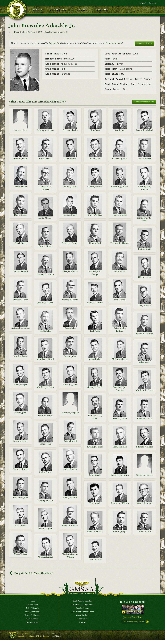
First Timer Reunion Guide (82, 611)
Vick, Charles (20, 525)
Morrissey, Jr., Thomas (119, 389)
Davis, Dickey (20, 215)
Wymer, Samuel (45, 556)
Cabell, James (45, 158)
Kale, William (144, 305)
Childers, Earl (95, 158)
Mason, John (70, 356)
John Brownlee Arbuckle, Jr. (56, 32)
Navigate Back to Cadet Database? (31, 573)
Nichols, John (20, 412)
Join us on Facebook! (133, 602)
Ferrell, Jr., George (70, 243)
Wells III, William (70, 525)
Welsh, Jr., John (45, 528)
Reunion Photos (82, 608)
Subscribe (147, 622)
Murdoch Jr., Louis (45, 387)
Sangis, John (45, 443)
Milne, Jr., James (70, 384)
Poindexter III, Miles (95, 417)
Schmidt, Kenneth (144, 446)
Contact (82, 622)
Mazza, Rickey (94, 359)
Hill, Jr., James (144, 277)
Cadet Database (28, 32)
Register (152, 3)
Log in (142, 3)
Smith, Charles (70, 469)
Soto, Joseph (95, 474)
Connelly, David (70, 186)
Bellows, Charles (70, 130)
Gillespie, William (70, 271)
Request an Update (144, 43)
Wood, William (20, 553)
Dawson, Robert (70, 215)
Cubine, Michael (94, 186)
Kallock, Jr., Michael (20, 327)
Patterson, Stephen (70, 412)
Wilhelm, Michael (95, 531)
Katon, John (70, 327)
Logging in (54, 43)
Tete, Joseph (95, 503)
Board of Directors (32, 611)
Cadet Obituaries (32, 608)
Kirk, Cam (95, 330)
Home (16, 32)
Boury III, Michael (144, 130)
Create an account (113, 43)
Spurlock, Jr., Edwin (119, 474)
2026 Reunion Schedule (82, 601)
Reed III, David (120, 418)
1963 (40, 32)
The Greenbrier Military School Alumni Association (48, 634)
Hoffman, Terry (20, 299)
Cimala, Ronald (144, 158)
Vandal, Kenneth (144, 503)
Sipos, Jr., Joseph (20, 469)
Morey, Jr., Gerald (95, 387)
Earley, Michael (120, 215)
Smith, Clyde (45, 472)
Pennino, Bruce (45, 415)
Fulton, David (144, 249)
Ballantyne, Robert (45, 130)
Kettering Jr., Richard (120, 329)
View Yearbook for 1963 (144, 101)
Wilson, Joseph (120, 531)
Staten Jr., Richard (144, 474)
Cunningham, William (144, 188)
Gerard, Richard (20, 271)
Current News (32, 604)
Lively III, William (144, 333)
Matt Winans (56, 636)
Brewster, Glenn (20, 158)
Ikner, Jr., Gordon (94, 302)
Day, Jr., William (94, 215)
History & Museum (32, 615)
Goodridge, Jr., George (95, 273)
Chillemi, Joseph (119, 158)
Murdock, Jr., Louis (144, 390)
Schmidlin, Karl (120, 446)
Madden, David (20, 356)
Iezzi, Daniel (119, 299)
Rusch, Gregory (20, 441)
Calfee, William (70, 158)
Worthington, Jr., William (70, 555)
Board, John (119, 130)
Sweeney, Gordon (45, 500)
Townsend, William (120, 503)
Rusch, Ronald (70, 441)
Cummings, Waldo (119, 186)
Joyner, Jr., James (45, 302)
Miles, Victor (144, 361)
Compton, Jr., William (45, 188)
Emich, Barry (20, 243)
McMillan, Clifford (45, 359)
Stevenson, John (20, 497)
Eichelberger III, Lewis (144, 219)
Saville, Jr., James (95, 446)
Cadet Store (82, 619)
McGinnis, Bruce (119, 359)
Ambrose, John (20, 130)
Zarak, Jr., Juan (95, 559)
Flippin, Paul (95, 243)
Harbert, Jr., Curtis (45, 274)
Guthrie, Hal (119, 271)
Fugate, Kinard (45, 246)
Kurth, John (45, 330)
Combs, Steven (20, 186)
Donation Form (32, 622)
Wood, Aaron (144, 531)
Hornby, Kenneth (70, 299)
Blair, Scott (95, 130)
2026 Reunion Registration (82, 604)
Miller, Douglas (20, 384)
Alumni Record (32, 619)
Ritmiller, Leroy (144, 418)
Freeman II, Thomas (119, 243)
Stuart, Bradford (70, 497)
